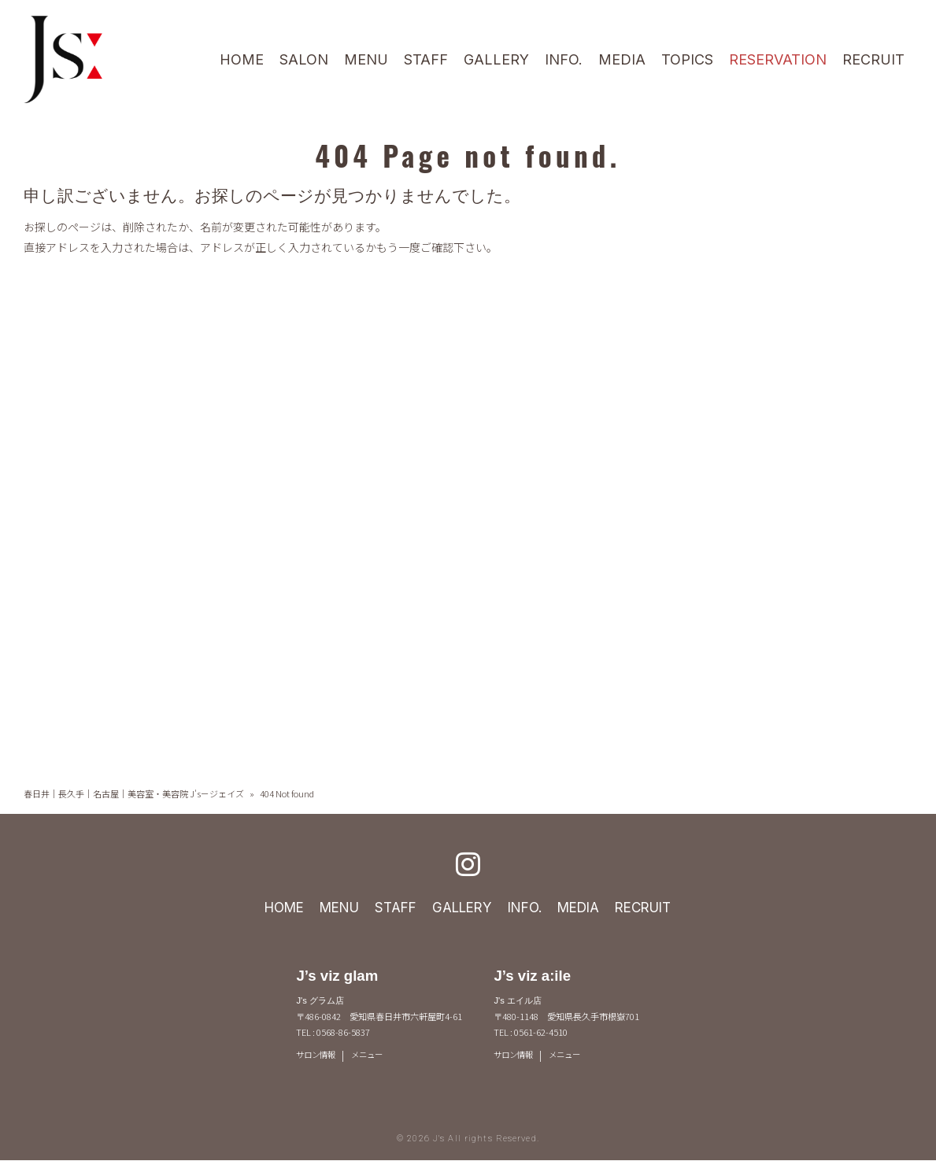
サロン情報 (317, 1055)
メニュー (372, 1055)
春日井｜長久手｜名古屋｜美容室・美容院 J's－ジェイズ (134, 793)
